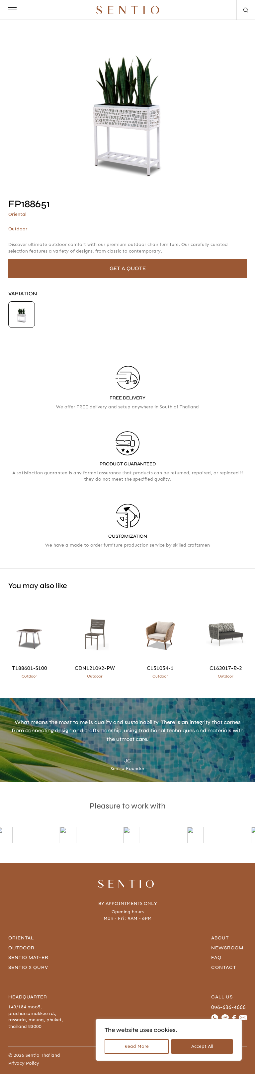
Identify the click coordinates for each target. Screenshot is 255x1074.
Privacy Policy (23, 1063)
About (220, 938)
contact (223, 967)
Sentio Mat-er (28, 957)
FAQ (216, 957)
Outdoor (21, 948)
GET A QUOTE (128, 268)
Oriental (21, 938)
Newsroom (227, 948)
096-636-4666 (228, 1007)
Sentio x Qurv (28, 967)
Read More (137, 1046)
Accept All (202, 1046)
